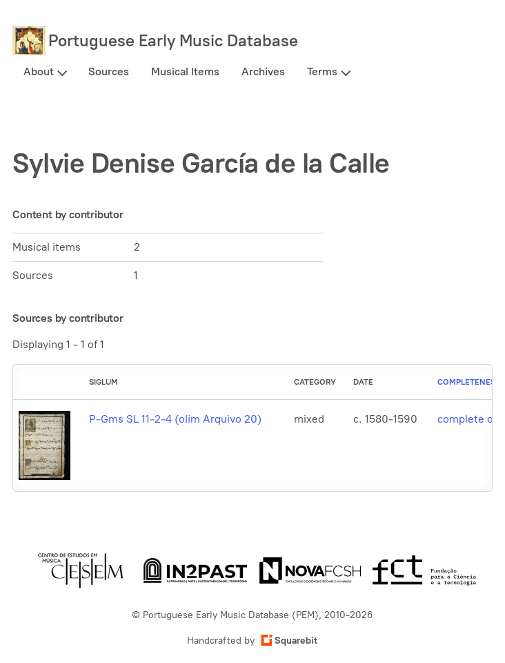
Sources (108, 71)
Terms (322, 71)
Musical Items (185, 71)
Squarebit (289, 640)
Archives (263, 71)
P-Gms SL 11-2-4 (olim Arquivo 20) (175, 418)
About (38, 71)
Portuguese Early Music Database (173, 40)
